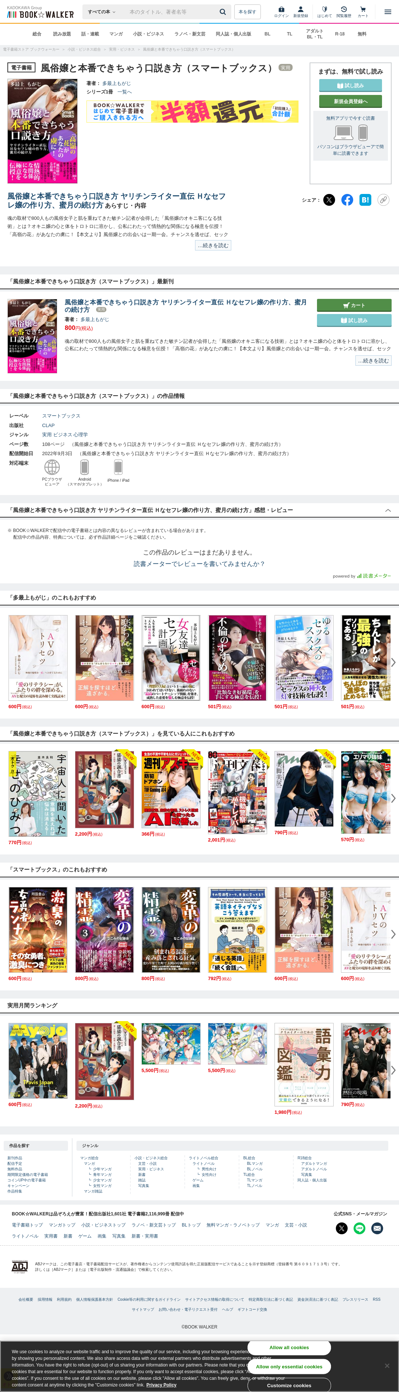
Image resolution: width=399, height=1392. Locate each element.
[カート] (363, 11)
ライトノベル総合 (203, 1158)
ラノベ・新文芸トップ (154, 1225)
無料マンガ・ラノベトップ (233, 1225)
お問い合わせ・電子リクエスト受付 (188, 1309)
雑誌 (142, 1180)
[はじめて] (324, 11)
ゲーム (198, 1180)
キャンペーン (18, 1186)
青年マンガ (102, 1175)
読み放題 (62, 34)
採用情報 (45, 1299)
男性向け (209, 1169)
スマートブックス (61, 416)
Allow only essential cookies (289, 1367)
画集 (196, 1186)
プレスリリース (355, 1299)
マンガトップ (62, 1225)
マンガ (116, 34)
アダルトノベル (314, 1169)
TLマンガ (254, 1180)
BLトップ (191, 1225)
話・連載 (90, 34)
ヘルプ (227, 1309)
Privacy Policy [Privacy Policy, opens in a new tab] (161, 1385)
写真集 (143, 1186)
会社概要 (25, 1299)
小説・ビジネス (148, 34)
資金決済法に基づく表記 (317, 1299)
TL (290, 34)
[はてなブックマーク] (365, 200)
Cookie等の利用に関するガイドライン (149, 1299)
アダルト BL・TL (315, 34)
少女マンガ (102, 1180)
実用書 (51, 1236)
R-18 (340, 34)
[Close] (387, 1366)
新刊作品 (14, 1158)
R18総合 (304, 1158)
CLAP (50, 425)
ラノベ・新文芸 (189, 34)
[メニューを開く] (388, 12)
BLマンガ (254, 1163)
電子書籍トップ (27, 1225)
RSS (377, 1299)
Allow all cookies (289, 1348)
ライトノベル (203, 1163)
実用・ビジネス (151, 1169)
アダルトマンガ (314, 1163)
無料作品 (14, 1169)
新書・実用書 (145, 1236)
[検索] (224, 12)
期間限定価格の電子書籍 (27, 1175)
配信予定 (14, 1163)
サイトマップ (143, 1309)
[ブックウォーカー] (40, 11)
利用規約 (64, 1299)
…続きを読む (213, 245)
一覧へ (124, 92)
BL (267, 34)
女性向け (209, 1175)
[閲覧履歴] (344, 11)
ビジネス (62, 434)
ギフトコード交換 (252, 1309)
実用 (47, 434)
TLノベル (254, 1186)
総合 (37, 34)
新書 (142, 1175)
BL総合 (249, 1158)
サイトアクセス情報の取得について (214, 1299)
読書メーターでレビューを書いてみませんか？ (200, 563)
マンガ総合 (89, 1158)
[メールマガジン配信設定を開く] (377, 1228)
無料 (362, 34)
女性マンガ (102, 1186)
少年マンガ (102, 1169)
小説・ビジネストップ (103, 1225)
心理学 (81, 434)
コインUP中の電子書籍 (26, 1180)
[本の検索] (104, 12)
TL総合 (249, 1175)
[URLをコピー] (383, 200)
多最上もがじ (116, 83)
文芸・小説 (147, 1163)
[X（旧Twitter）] (329, 200)
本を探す (247, 11)
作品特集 (14, 1191)
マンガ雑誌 (93, 1191)
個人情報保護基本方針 (94, 1299)
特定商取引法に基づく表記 (271, 1299)
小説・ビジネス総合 (151, 1158)
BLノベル (254, 1169)
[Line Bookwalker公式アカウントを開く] (359, 1228)
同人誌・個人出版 (233, 34)
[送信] (224, 12)
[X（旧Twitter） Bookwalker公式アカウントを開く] (342, 1228)
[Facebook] (347, 200)
